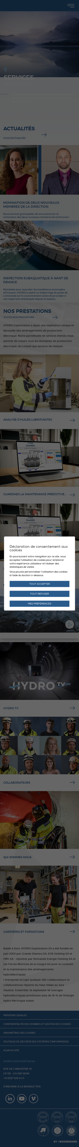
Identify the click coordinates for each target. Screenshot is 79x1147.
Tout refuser (39, 593)
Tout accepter (39, 583)
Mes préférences (39, 603)
